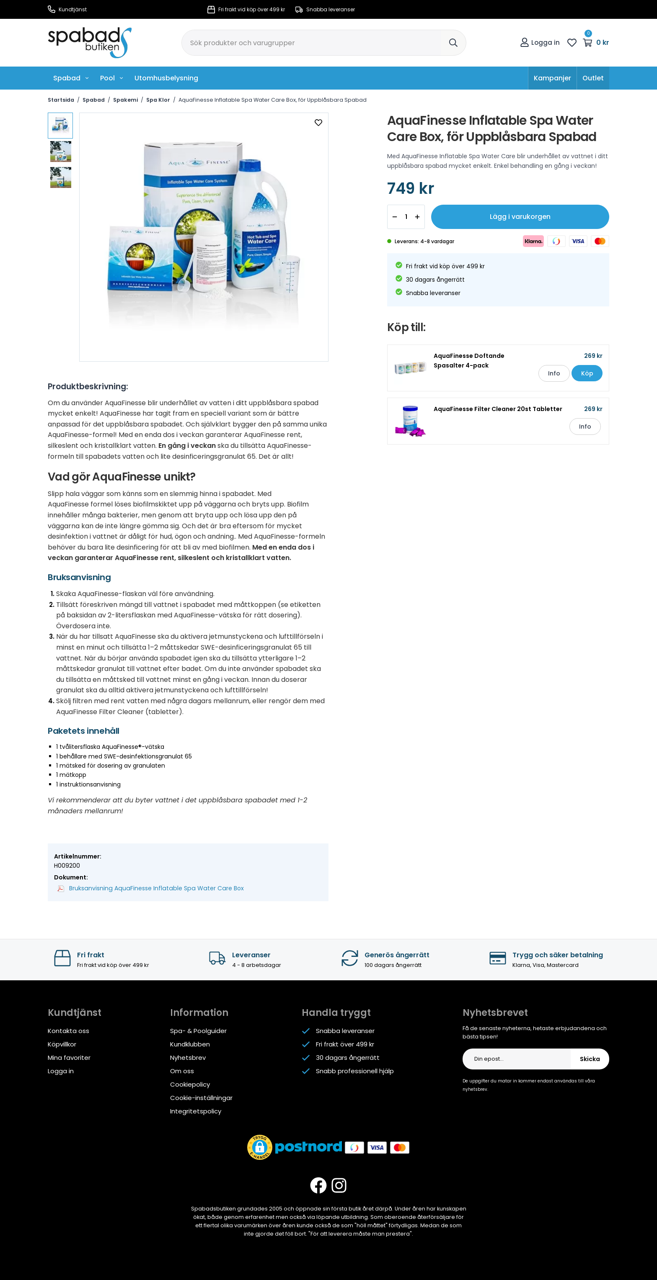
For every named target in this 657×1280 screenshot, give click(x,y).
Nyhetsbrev (188, 1057)
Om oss (182, 1071)
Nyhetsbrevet (495, 1012)
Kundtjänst (67, 9)
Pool (112, 78)
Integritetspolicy (195, 1111)
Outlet (593, 78)
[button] (259, 1147)
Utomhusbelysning (166, 78)
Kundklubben (190, 1044)
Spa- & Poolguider (198, 1030)
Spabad (71, 78)
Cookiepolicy (190, 1084)
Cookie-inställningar (201, 1097)
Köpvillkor (62, 1044)
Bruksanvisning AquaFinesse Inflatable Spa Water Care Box (148, 888)
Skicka (590, 1059)
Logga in (540, 42)
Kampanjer (552, 78)
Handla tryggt (336, 1012)
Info (554, 373)
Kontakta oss (68, 1030)
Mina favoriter (69, 1057)
